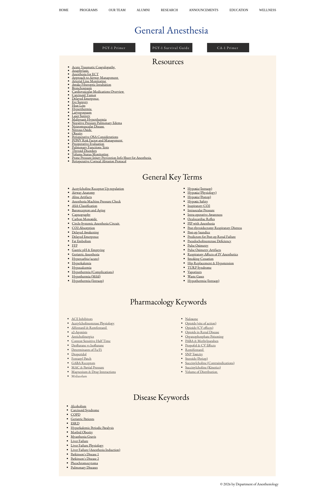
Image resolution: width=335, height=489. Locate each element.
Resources (168, 61)
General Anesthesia (171, 29)
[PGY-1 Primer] (114, 47)
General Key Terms (172, 176)
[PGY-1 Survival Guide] (171, 47)
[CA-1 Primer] (228, 47)
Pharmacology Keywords (168, 301)
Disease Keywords (161, 397)
